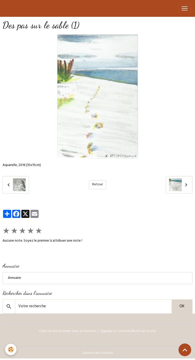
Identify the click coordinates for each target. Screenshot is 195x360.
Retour (97, 184)
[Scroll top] (184, 349)
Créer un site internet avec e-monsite (67, 331)
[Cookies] (11, 349)
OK (182, 306)
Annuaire (14, 278)
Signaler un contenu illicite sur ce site (128, 331)
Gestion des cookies (97, 353)
